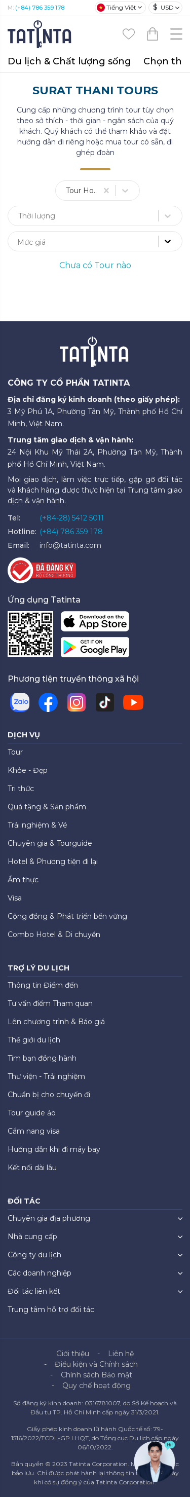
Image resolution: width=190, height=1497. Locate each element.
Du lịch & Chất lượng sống (69, 61)
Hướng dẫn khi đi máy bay (54, 1149)
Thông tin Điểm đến (43, 985)
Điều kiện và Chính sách (96, 1364)
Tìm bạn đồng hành (42, 1058)
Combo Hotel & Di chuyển (54, 934)
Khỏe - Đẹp (28, 770)
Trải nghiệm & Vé (37, 825)
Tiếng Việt (116, 8)
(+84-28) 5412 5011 (72, 517)
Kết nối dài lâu (32, 1167)
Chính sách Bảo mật (96, 1374)
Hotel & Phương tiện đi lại (53, 861)
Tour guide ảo (32, 1112)
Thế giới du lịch (34, 1039)
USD (163, 7)
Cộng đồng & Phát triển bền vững (67, 916)
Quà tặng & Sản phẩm (47, 806)
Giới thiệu (72, 1353)
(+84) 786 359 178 (39, 7)
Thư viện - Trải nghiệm (46, 1076)
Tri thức (21, 788)
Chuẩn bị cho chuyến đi (49, 1094)
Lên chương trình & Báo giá (56, 1021)
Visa (15, 898)
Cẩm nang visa (34, 1131)
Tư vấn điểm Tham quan (50, 1003)
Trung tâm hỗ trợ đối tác (51, 1309)
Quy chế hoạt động (96, 1385)
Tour (15, 752)
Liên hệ (121, 1353)
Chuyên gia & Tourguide (50, 843)
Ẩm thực (23, 879)
